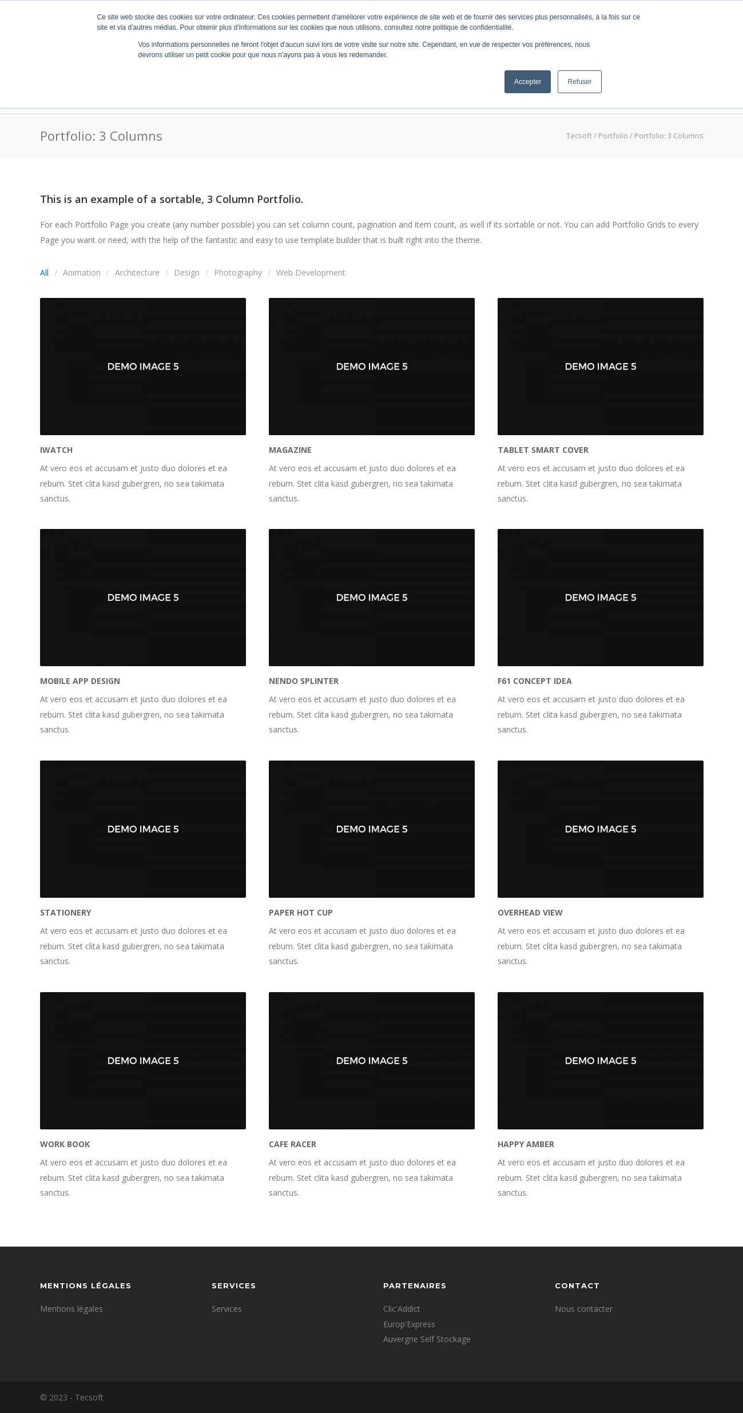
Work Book (65, 1144)
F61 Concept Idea (535, 680)
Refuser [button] (579, 82)
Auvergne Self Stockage (427, 1339)
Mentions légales (71, 1308)
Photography (238, 272)
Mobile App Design (80, 680)
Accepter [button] (527, 82)
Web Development (310, 272)
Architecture (137, 272)
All (44, 272)
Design (187, 272)
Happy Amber (526, 1144)
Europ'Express (409, 1324)
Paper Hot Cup (301, 912)
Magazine (290, 449)
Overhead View (530, 912)
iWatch (56, 449)
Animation (82, 272)
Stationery (65, 912)
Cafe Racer (292, 1144)
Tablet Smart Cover (543, 449)
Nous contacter (584, 1308)
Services (227, 1308)
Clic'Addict (401, 1308)
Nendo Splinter (304, 680)
